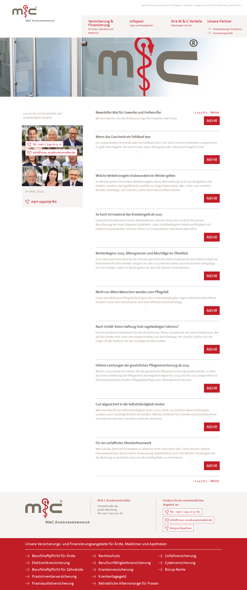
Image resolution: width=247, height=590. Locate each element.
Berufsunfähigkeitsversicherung (124, 561)
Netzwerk (177, 5)
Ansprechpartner (161, 5)
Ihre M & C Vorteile (186, 23)
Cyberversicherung (180, 561)
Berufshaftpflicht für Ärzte (53, 554)
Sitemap (188, 5)
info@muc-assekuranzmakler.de (191, 519)
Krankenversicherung (115, 568)
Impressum (200, 5)
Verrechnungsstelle (223, 33)
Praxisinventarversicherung (54, 575)
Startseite (146, 5)
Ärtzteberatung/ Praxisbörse (227, 29)
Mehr (211, 120)
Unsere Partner (219, 21)
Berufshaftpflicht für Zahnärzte (57, 568)
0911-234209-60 (44, 201)
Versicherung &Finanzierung (100, 26)
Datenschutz (234, 5)
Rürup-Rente (175, 568)
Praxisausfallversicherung (53, 582)
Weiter (214, 112)
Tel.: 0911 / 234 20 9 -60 (185, 512)
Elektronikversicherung (51, 561)
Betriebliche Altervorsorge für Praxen (128, 582)
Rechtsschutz (109, 554)
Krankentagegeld (112, 575)
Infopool (141, 23)
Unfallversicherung (180, 554)
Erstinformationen (217, 5)
